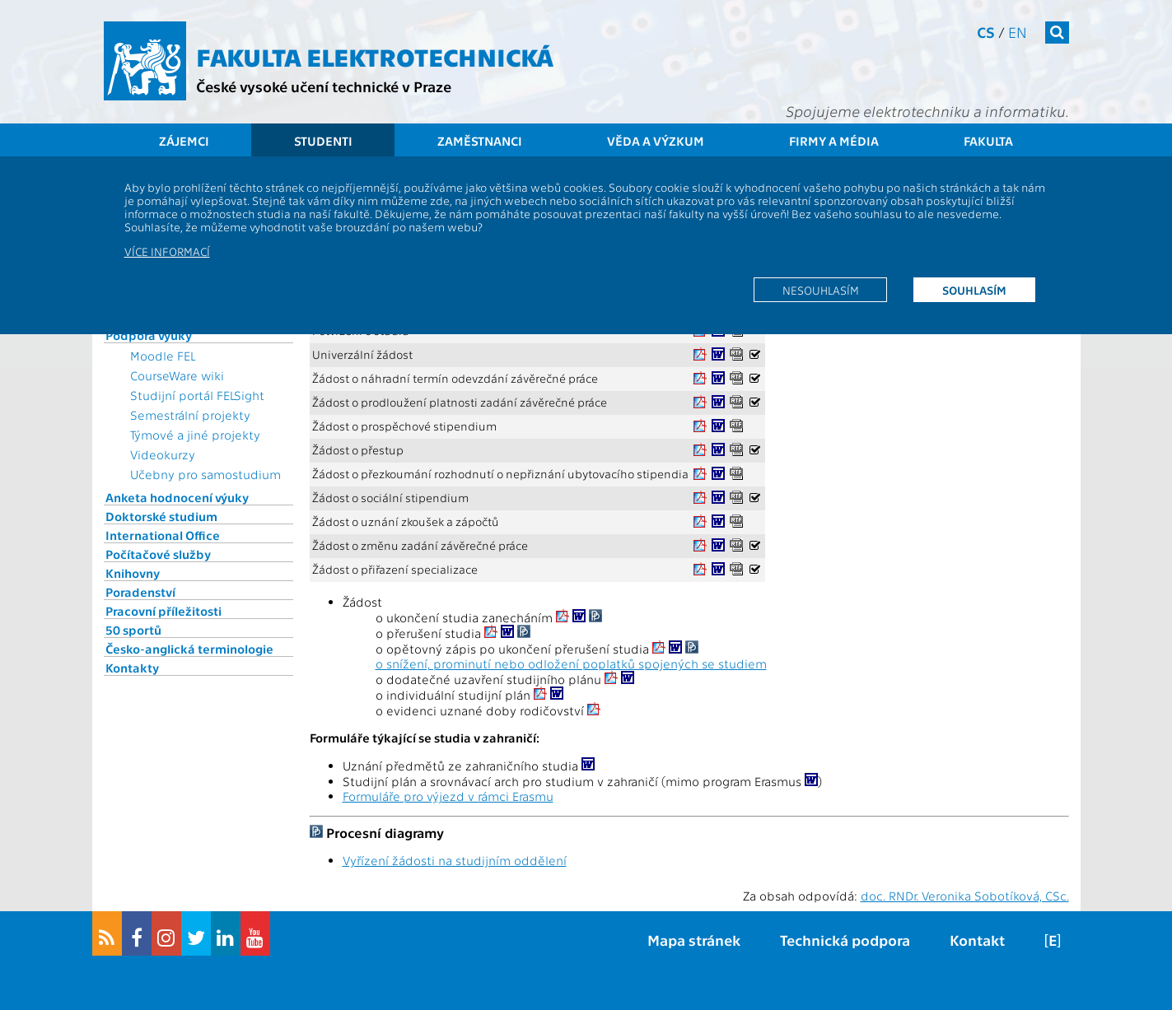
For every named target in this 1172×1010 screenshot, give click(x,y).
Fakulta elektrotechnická (374, 56)
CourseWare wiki (177, 375)
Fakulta (988, 140)
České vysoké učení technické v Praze (323, 86)
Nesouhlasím (820, 289)
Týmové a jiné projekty (195, 434)
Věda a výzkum (655, 140)
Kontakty (132, 667)
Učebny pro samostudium (205, 474)
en (1017, 31)
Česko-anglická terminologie (189, 648)
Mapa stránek (693, 939)
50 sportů (133, 629)
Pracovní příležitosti (163, 610)
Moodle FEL (162, 355)
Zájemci (184, 140)
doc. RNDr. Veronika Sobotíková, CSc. (965, 895)
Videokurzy (162, 454)
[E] (1052, 939)
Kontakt (977, 939)
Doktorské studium (161, 516)
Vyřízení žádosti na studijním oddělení (455, 860)
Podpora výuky (148, 335)
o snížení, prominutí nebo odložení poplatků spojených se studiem (571, 663)
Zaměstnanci (479, 140)
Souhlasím (974, 289)
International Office (162, 535)
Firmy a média (834, 140)
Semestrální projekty (190, 414)
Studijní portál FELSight (197, 395)
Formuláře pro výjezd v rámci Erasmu (448, 796)
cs (986, 31)
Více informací (167, 251)
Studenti (323, 140)
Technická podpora (845, 939)
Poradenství (140, 591)
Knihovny (132, 573)
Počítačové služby (158, 554)
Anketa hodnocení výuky (177, 497)
